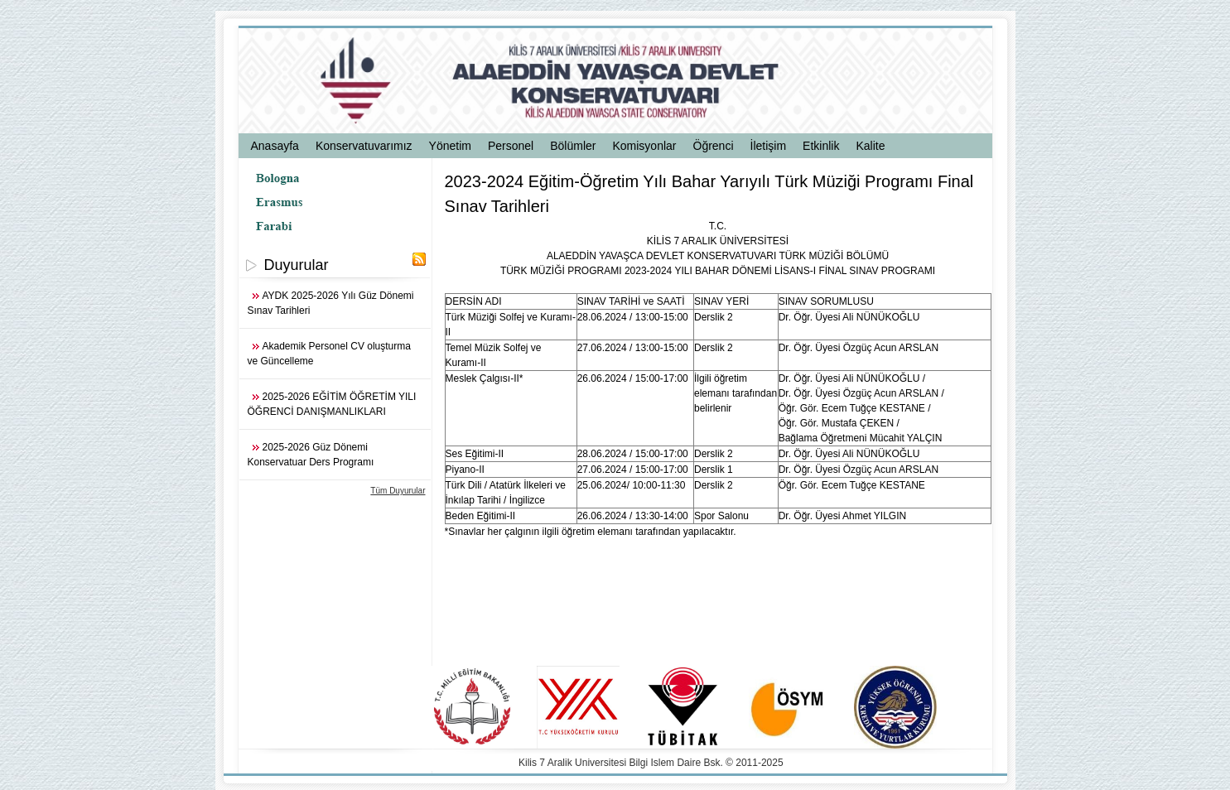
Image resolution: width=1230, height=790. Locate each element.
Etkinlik (821, 145)
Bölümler (573, 145)
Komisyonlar (644, 145)
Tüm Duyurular (397, 490)
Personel (510, 145)
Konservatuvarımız (364, 145)
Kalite (870, 145)
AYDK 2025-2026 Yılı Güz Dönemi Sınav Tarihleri (331, 303)
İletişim (768, 145)
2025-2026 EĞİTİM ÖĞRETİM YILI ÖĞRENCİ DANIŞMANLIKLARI (332, 404)
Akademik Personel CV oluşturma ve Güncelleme (329, 353)
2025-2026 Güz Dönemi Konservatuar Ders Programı (311, 454)
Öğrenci (713, 145)
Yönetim (450, 145)
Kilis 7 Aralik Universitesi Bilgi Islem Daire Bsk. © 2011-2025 (651, 762)
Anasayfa (275, 145)
